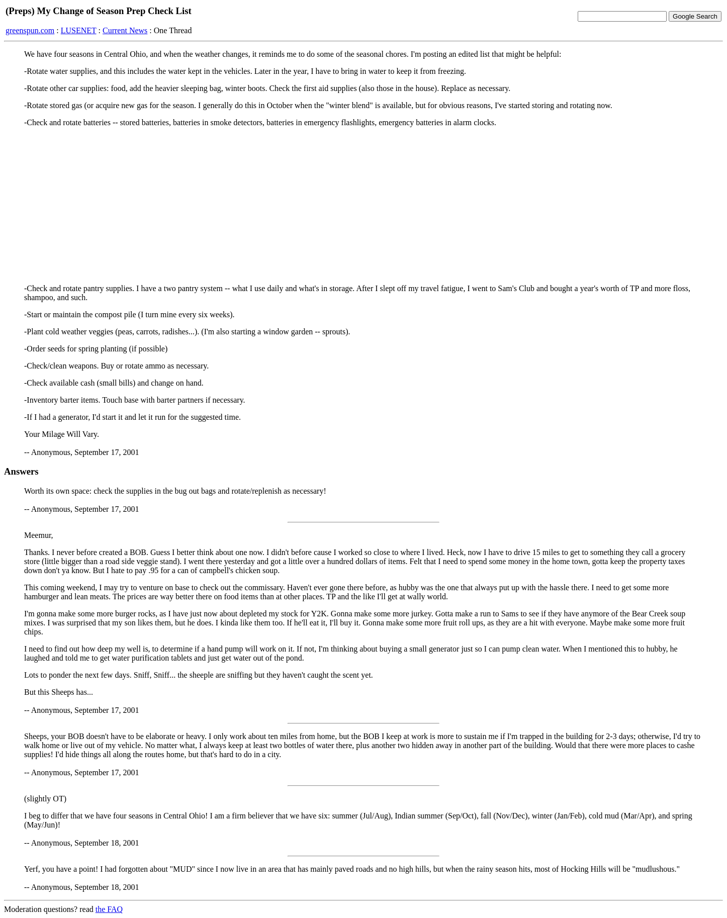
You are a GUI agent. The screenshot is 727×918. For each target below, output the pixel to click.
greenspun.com (30, 30)
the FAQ (109, 909)
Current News (125, 30)
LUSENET (79, 30)
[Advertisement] (363, 205)
